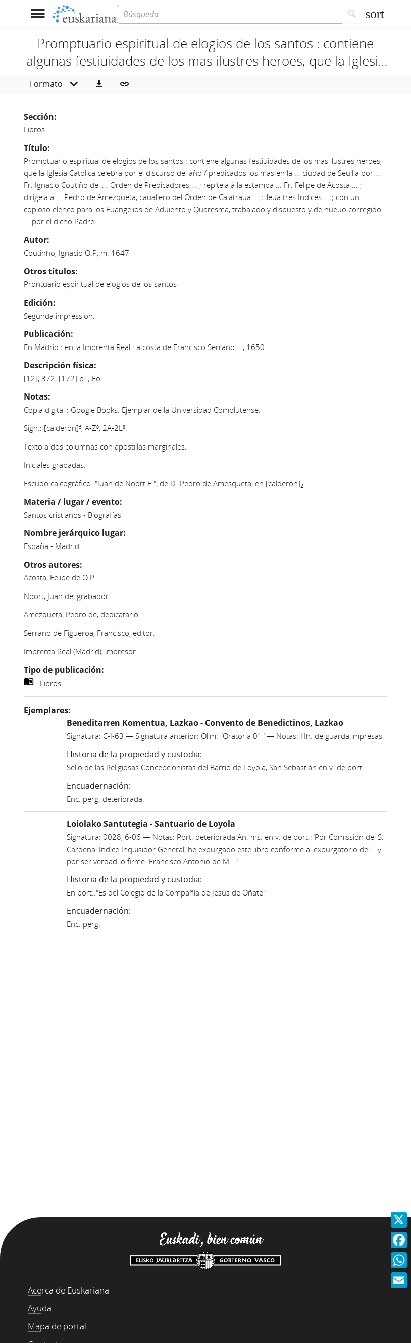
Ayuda (40, 1308)
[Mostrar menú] (38, 14)
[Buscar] (352, 14)
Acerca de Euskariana (68, 1290)
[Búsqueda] (229, 14)
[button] (99, 84)
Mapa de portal (57, 1326)
